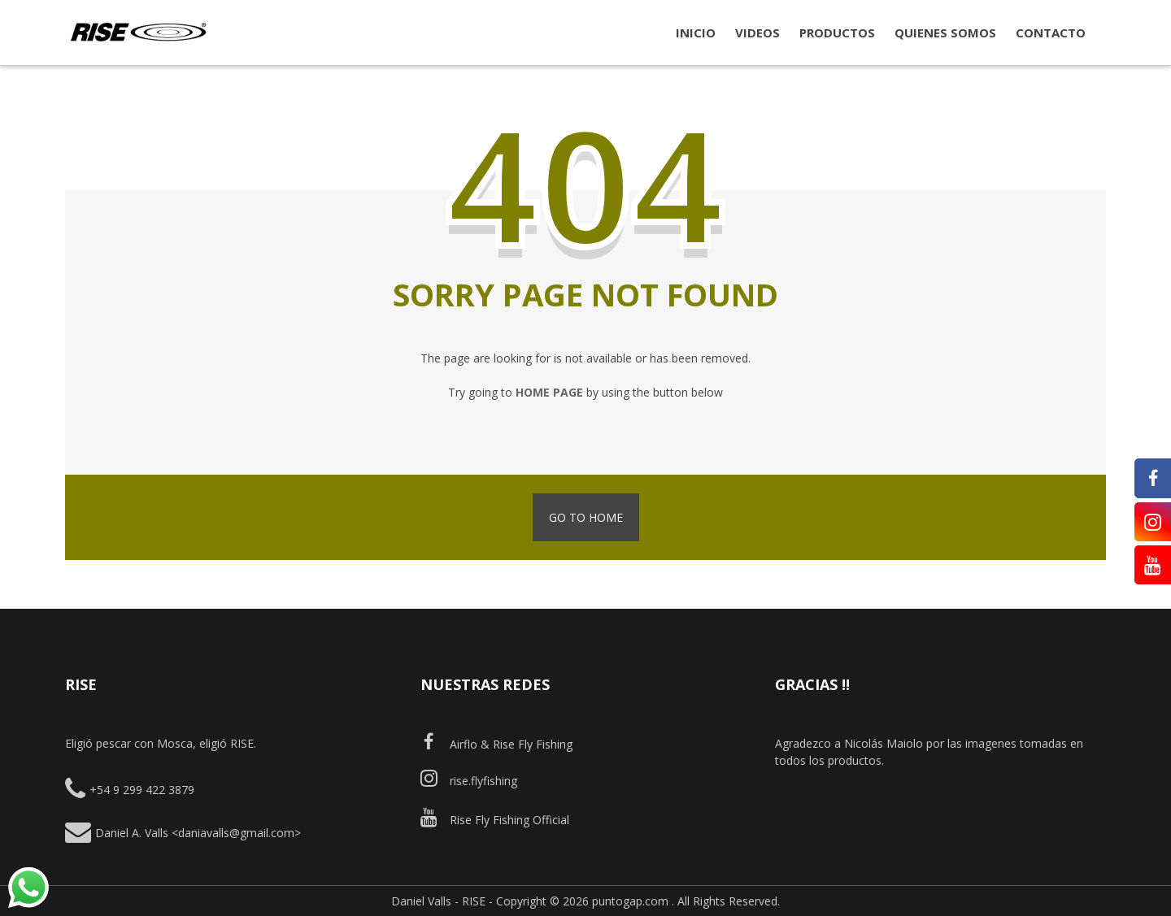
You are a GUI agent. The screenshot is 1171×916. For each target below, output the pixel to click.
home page (549, 392)
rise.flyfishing (468, 780)
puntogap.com (630, 901)
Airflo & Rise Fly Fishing (496, 744)
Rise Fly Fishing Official (494, 819)
